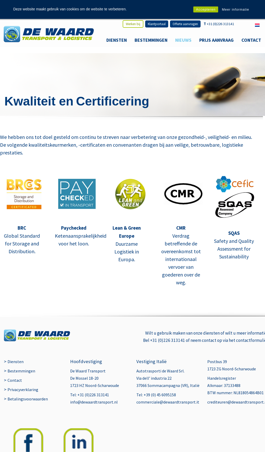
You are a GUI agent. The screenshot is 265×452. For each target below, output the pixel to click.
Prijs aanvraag (216, 40)
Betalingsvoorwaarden (28, 418)
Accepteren (206, 9)
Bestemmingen (151, 40)
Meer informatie (235, 9)
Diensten (116, 40)
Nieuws (183, 40)
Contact (251, 40)
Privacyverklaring (23, 409)
